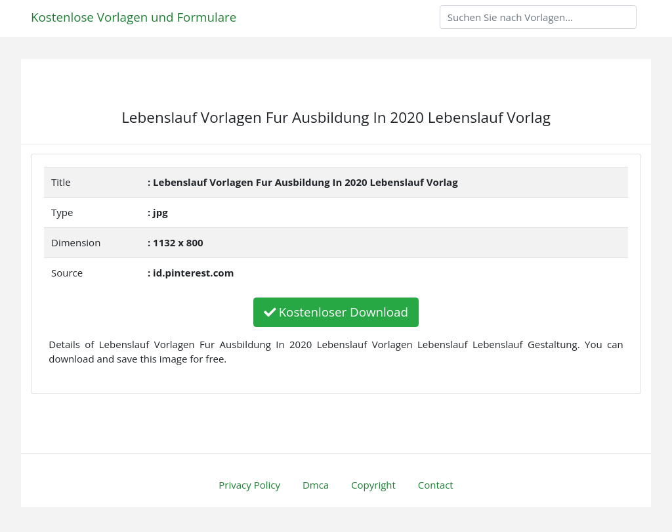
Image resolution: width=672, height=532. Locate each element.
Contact (435, 484)
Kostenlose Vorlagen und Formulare (133, 17)
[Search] (538, 17)
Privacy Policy (249, 484)
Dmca (316, 484)
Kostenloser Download (336, 311)
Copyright (373, 484)
